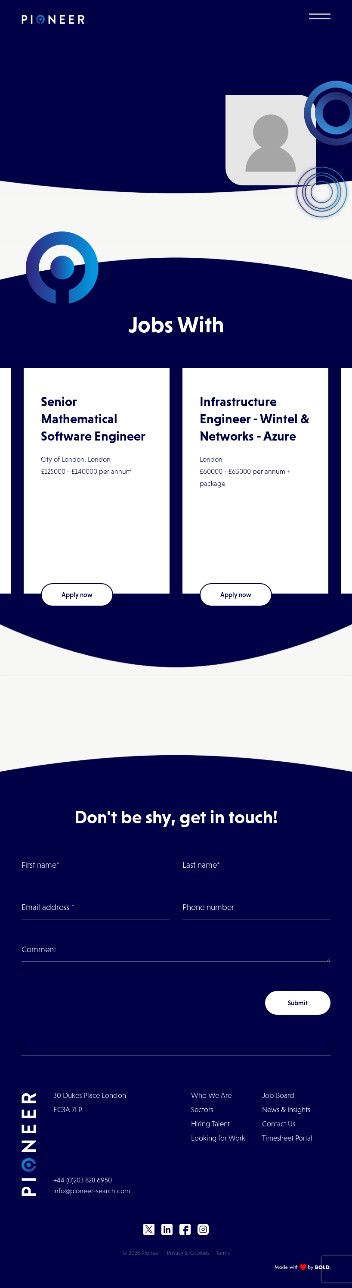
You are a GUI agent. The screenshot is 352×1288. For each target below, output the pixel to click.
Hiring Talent (210, 1124)
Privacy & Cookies (188, 1253)
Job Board (278, 1095)
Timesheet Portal (287, 1138)
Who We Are (211, 1095)
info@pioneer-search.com (91, 1190)
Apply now (77, 594)
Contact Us (278, 1124)
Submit (298, 1003)
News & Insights (286, 1110)
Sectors (202, 1110)
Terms (223, 1253)
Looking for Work (218, 1138)
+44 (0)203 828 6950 (82, 1180)
